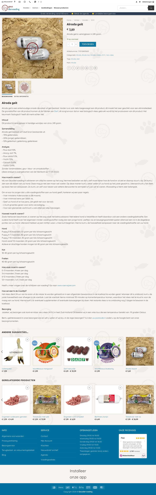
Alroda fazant (131, 369)
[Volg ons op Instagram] (41, 2)
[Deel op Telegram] (95, 68)
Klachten (45, 445)
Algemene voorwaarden (13, 436)
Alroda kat (86, 55)
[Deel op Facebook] (69, 68)
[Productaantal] (72, 44)
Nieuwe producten (61, 7)
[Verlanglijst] (140, 1)
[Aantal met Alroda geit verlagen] (68, 44)
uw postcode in (99, 318)
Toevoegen (88, 44)
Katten (36, 7)
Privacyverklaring (9, 441)
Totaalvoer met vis (133, 417)
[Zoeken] (151, 7)
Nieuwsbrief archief (49, 450)
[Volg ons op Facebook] (38, 2)
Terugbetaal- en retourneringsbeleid (18, 450)
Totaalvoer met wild (41, 417)
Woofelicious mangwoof (42, 369)
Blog (4, 455)
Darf (56, 111)
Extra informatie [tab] (21, 96)
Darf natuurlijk (69, 369)
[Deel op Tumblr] (91, 68)
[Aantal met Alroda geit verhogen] (76, 44)
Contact (44, 436)
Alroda (78, 55)
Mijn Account (46, 441)
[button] (7, 2)
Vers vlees (110, 55)
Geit (78, 59)
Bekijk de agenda (81, 13)
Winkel (76, 20)
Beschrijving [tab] (7, 96)
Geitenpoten (7, 369)
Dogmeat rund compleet (74, 417)
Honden (27, 7)
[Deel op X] (73, 68)
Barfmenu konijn (101, 417)
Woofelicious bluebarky (104, 369)
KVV (92, 20)
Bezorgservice (8, 445)
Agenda (44, 455)
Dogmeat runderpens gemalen (14, 417)
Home (69, 20)
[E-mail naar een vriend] (82, 68)
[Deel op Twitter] (78, 68)
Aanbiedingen (46, 7)
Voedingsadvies (48, 459)
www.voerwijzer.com (66, 285)
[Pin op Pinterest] (87, 68)
